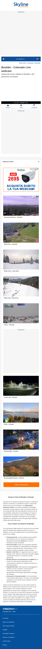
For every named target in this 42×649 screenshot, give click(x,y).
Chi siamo (5, 618)
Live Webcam (20, 59)
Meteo (8, 106)
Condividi (34, 106)
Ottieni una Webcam (8, 622)
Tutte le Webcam (21, 485)
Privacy (5, 645)
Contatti (5, 629)
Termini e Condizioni (8, 637)
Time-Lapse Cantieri (8, 626)
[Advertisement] (21, 34)
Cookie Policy (6, 641)
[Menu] (37, 58)
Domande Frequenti (8, 633)
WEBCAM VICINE (21, 162)
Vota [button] (21, 106)
